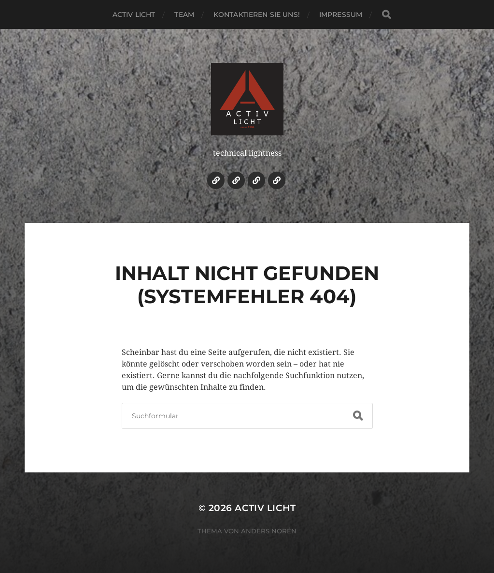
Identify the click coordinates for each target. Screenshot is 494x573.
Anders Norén (268, 531)
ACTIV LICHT (134, 14)
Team (184, 14)
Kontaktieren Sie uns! (256, 14)
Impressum (340, 14)
